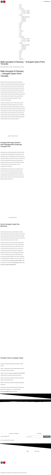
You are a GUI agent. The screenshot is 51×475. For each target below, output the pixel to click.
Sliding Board (23, 18)
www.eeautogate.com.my (16, 262)
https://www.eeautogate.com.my (6, 391)
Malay (20, 24)
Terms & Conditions (38, 462)
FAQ (20, 28)
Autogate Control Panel (25, 16)
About (20, 6)
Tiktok (36, 458)
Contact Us (21, 30)
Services (21, 22)
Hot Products (21, 8)
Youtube (36, 460)
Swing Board (23, 20)
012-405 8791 (5, 458)
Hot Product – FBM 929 (25, 10)
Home (20, 4)
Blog (20, 26)
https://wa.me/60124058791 (17, 260)
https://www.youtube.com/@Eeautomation (9, 264)
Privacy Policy (37, 464)
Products (21, 14)
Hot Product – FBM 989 (25, 12)
